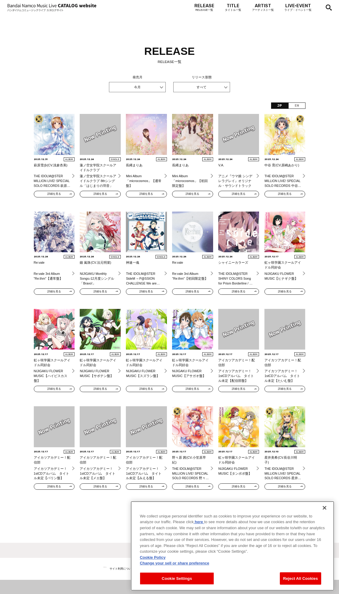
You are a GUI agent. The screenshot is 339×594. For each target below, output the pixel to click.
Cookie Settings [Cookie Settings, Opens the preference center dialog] (177, 586)
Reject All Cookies (300, 586)
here (198, 530)
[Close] (324, 515)
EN (297, 106)
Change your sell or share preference (174, 571)
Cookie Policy (152, 565)
